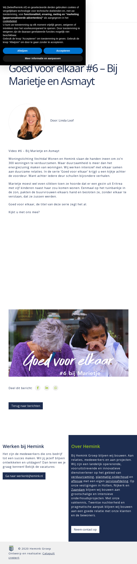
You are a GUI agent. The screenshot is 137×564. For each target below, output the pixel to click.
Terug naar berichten (25, 406)
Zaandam (78, 490)
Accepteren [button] (63, 549)
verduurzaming (82, 477)
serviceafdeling (117, 481)
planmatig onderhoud (112, 477)
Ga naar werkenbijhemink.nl (24, 476)
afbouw (76, 481)
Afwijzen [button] (22, 549)
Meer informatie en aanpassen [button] (43, 557)
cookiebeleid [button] (10, 520)
